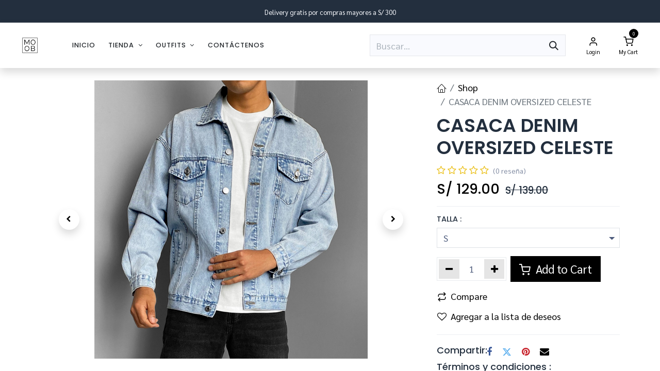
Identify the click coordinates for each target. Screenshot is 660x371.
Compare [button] (462, 296)
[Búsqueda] (553, 45)
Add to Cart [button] (555, 268)
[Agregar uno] (494, 269)
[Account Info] (593, 45)
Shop (468, 87)
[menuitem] (83, 45)
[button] (68, 219)
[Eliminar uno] (449, 269)
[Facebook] (489, 352)
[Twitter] (507, 352)
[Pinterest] (526, 352)
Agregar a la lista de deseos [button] (499, 316)
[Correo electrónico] (544, 352)
